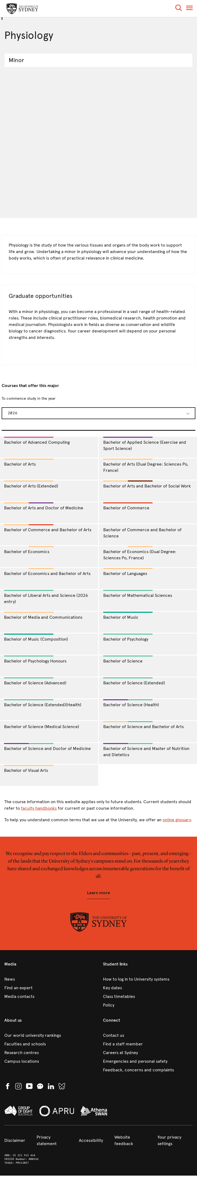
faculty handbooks (39, 808)
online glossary (177, 819)
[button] (178, 9)
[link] (49, 979)
